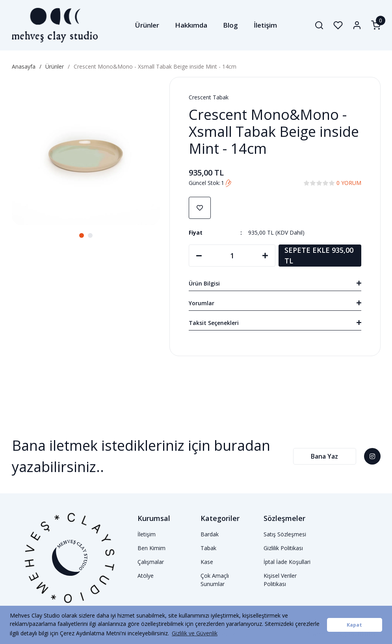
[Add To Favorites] (200, 208)
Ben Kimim (151, 548)
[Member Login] (357, 25)
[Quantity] (232, 255)
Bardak (210, 534)
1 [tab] (81, 235)
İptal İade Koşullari (287, 562)
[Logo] (55, 25)
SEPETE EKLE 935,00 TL (318, 255)
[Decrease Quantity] (199, 255)
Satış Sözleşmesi (285, 534)
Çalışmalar (150, 562)
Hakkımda (191, 25)
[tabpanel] (86, 151)
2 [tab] (90, 235)
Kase (207, 562)
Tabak (208, 548)
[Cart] (376, 25)
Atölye (145, 575)
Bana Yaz (324, 456)
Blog (230, 25)
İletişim (265, 25)
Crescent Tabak (209, 97)
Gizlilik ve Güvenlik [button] (194, 633)
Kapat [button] (354, 625)
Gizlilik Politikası (283, 548)
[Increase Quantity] (265, 255)
